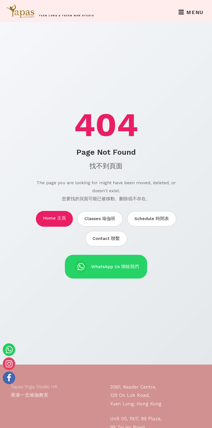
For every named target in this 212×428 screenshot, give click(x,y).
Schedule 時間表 (151, 218)
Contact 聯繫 (106, 238)
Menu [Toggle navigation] (191, 12)
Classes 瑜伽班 (99, 218)
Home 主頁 (54, 218)
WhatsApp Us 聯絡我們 (107, 266)
